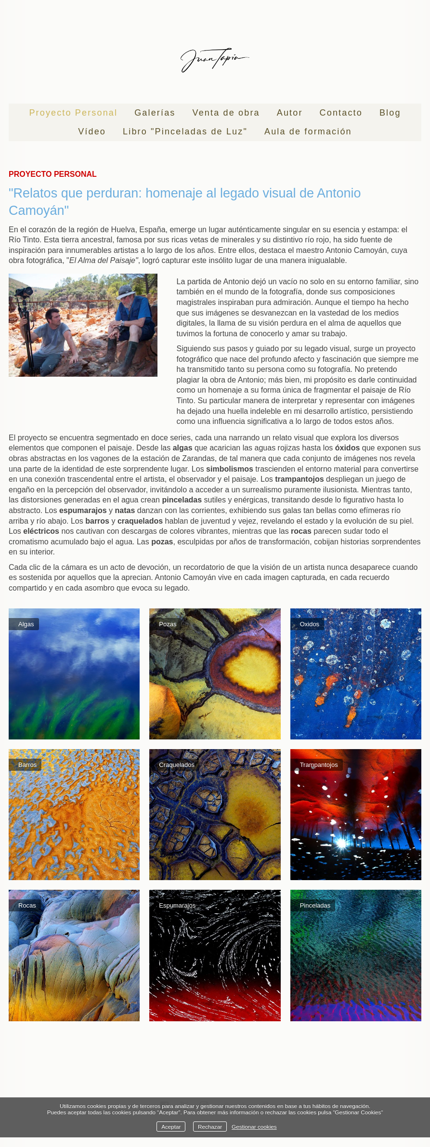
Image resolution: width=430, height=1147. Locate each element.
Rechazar (210, 1126)
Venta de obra (226, 113)
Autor (290, 113)
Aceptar (171, 1126)
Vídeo (92, 131)
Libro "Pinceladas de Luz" (185, 131)
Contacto (341, 113)
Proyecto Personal (73, 113)
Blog (390, 113)
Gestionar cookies (254, 1126)
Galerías (154, 113)
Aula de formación (308, 131)
